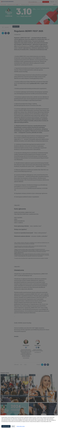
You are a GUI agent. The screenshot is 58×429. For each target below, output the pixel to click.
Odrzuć (13, 426)
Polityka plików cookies (21, 426)
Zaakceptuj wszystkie (6, 426)
